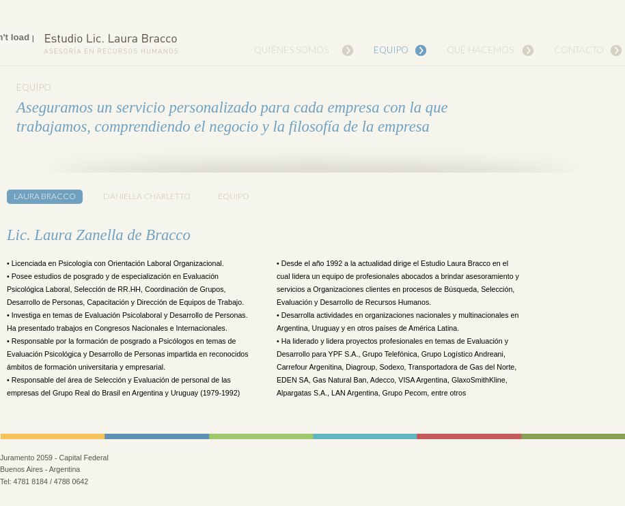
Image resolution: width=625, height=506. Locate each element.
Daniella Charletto (147, 196)
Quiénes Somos (291, 49)
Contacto (579, 49)
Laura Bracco (45, 196)
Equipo (391, 49)
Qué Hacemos (480, 49)
